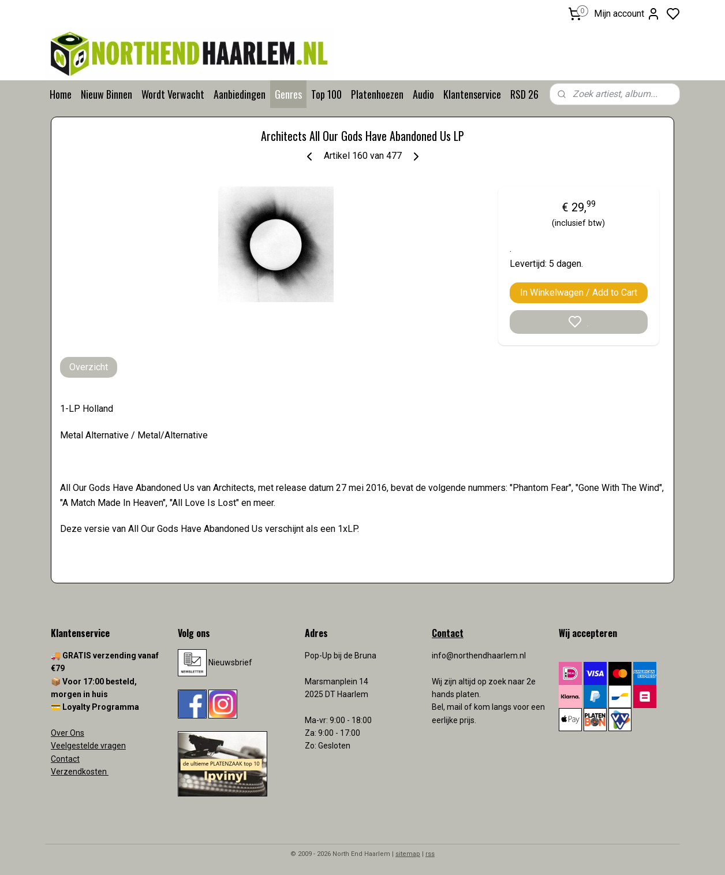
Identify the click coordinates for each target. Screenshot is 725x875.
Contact (65, 759)
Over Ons (67, 733)
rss (430, 854)
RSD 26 (524, 94)
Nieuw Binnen (106, 94)
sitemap (407, 854)
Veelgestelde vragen (88, 745)
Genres (288, 94)
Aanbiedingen (240, 94)
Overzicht (88, 367)
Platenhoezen (377, 94)
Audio (423, 94)
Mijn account (627, 14)
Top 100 (326, 94)
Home (61, 94)
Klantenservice (472, 94)
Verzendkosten (80, 771)
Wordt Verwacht (172, 94)
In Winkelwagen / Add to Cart (578, 292)
